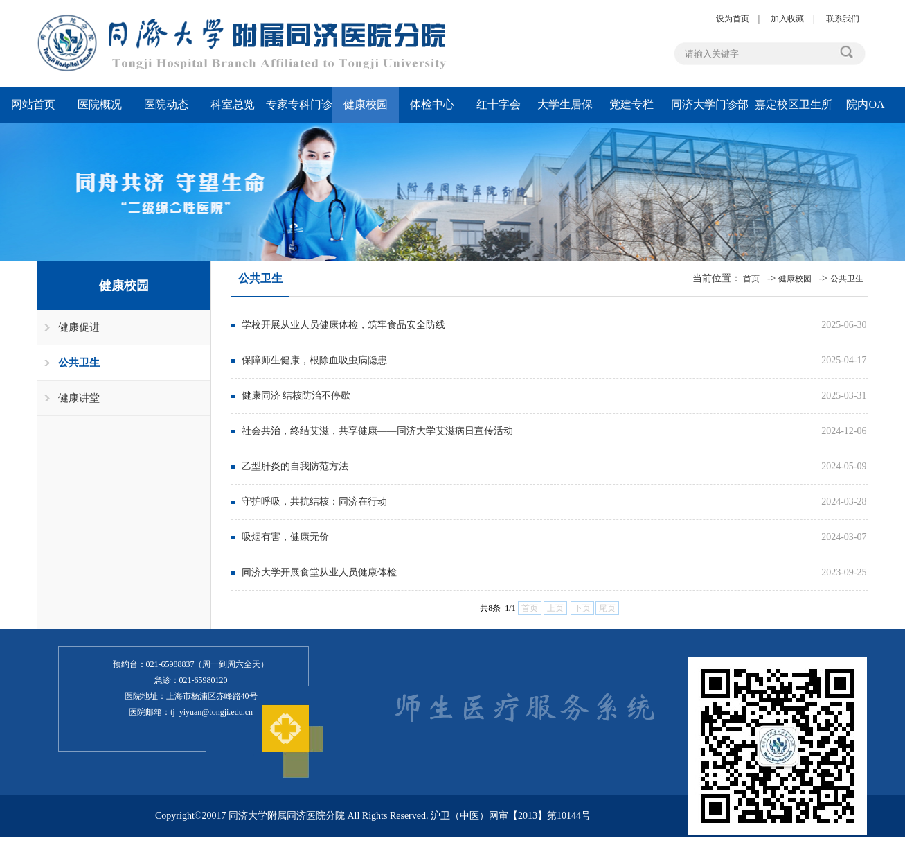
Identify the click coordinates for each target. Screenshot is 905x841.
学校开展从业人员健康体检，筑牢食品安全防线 (343, 325)
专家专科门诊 (299, 104)
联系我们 (842, 19)
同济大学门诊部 (710, 104)
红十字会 (498, 104)
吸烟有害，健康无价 (285, 537)
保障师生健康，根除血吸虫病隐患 (314, 360)
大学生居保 (565, 104)
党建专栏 (631, 104)
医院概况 (100, 104)
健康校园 (365, 104)
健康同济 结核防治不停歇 (296, 395)
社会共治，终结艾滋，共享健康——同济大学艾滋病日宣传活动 (377, 431)
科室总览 (232, 104)
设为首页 (732, 19)
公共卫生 (79, 362)
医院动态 (166, 104)
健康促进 (79, 327)
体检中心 (432, 104)
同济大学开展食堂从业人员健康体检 (319, 572)
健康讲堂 (79, 398)
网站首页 (33, 104)
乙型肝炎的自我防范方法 (295, 466)
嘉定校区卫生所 (793, 104)
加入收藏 (787, 19)
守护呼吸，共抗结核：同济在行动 (314, 501)
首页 (751, 279)
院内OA (865, 104)
